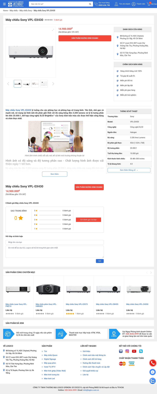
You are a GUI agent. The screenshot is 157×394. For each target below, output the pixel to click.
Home (5, 11)
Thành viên (138, 4)
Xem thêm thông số (129, 170)
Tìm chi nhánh (122, 4)
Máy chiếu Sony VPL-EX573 (77, 304)
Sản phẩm (47, 346)
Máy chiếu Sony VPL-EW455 (107, 304)
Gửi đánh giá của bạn (88, 220)
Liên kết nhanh (88, 346)
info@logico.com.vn (91, 390)
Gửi (99, 261)
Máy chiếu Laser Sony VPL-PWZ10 (16, 305)
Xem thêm (55, 174)
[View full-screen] (53, 29)
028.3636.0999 (70, 390)
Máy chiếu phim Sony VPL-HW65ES (46, 305)
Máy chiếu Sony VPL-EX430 (18, 110)
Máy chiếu (14, 11)
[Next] (53, 83)
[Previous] (8, 83)
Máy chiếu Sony (26, 11)
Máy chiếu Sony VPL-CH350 (137, 304)
